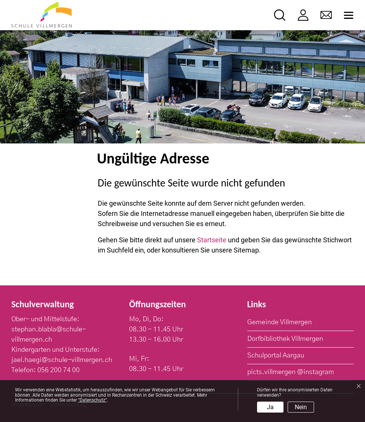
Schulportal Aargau (275, 355)
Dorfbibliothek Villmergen (285, 339)
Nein (301, 407)
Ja (270, 407)
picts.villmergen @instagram (290, 372)
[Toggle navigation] (348, 15)
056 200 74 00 (58, 370)
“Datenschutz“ (92, 400)
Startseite (211, 240)
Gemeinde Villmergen (279, 322)
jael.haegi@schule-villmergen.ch (61, 360)
